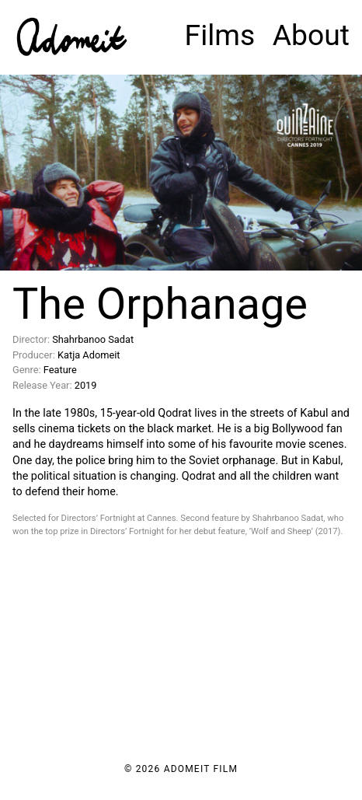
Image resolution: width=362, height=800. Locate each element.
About (311, 35)
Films (220, 35)
